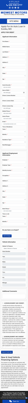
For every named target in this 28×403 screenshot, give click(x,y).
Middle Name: (6, 46)
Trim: (3, 272)
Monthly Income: (6, 170)
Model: (4, 267)
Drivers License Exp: (7, 106)
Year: (3, 256)
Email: (4, 121)
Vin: (3, 277)
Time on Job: (5, 214)
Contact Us (19, 396)
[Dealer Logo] (14, 13)
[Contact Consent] (2, 336)
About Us (15, 396)
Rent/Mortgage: (6, 145)
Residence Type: (6, 139)
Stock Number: (6, 251)
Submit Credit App (7, 352)
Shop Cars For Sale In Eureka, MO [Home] (7, 396)
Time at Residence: (7, 127)
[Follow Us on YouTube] (15, 8)
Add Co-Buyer (7, 236)
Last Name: (5, 52)
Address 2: (5, 62)
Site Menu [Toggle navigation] (14, 21)
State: (4, 73)
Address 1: (5, 57)
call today (14, 386)
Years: (4, 129)
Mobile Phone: (6, 111)
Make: (4, 262)
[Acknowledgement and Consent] (2, 303)
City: (3, 67)
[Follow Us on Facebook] (10, 8)
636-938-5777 (15, 5)
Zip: (3, 79)
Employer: (5, 160)
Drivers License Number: (8, 95)
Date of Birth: (5, 90)
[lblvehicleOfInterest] (14, 248)
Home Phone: (6, 116)
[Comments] (14, 296)
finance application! (18, 382)
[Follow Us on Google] (18, 8)
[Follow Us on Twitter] (12, 8)
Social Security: (6, 85)
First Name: (5, 41)
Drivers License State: (8, 100)
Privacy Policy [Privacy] (23, 396)
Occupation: (5, 175)
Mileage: (4, 282)
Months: (4, 134)
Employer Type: (6, 165)
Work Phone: (5, 208)
